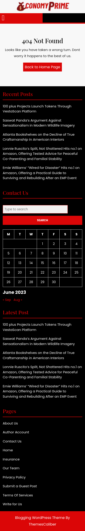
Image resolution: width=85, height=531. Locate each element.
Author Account (16, 432)
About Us (10, 423)
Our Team (11, 468)
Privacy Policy (14, 477)
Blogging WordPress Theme (40, 517)
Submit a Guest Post (20, 486)
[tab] (3, 18)
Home (8, 450)
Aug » (18, 299)
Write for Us (12, 504)
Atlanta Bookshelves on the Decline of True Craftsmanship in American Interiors (39, 137)
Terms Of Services (18, 495)
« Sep (7, 299)
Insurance (11, 459)
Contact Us (12, 441)
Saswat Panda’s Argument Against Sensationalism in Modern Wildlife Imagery (39, 123)
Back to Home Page (43, 67)
